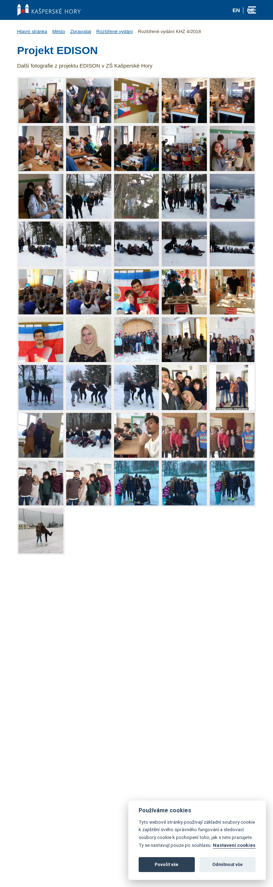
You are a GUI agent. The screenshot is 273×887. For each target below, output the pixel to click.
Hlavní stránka (32, 31)
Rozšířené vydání (114, 31)
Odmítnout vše (227, 864)
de (251, 10)
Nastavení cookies (234, 845)
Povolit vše (166, 864)
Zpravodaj (80, 31)
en (236, 10)
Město (58, 31)
